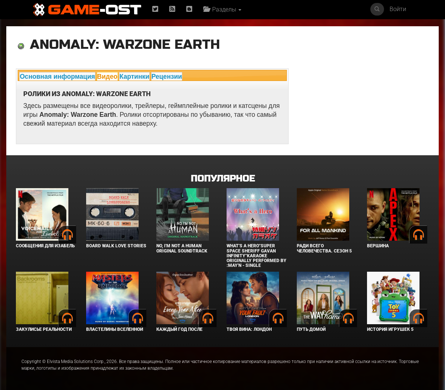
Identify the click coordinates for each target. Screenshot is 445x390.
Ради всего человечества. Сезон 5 (324, 248)
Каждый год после (179, 329)
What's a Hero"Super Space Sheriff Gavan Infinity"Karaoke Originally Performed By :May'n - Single (256, 255)
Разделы (222, 9)
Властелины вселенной (114, 329)
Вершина (378, 245)
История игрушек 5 (390, 329)
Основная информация (57, 76)
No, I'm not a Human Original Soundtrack (181, 248)
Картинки (134, 76)
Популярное (223, 178)
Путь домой (311, 329)
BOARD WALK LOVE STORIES (116, 245)
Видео (107, 76)
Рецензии (167, 76)
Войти (398, 9)
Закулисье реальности (44, 329)
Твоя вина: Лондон (249, 329)
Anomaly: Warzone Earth (125, 44)
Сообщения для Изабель (45, 245)
